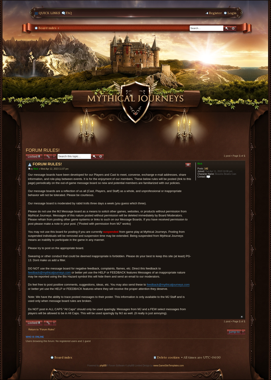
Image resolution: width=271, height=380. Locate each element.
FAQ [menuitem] (69, 13)
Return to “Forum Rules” (41, 329)
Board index (47, 28)
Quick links (49, 13)
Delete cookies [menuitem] (168, 357)
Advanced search (233, 28)
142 (206, 168)
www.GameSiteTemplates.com (168, 365)
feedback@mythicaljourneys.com (49, 272)
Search (226, 28)
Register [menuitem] (215, 13)
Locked (32, 156)
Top (242, 317)
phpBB (103, 365)
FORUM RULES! (43, 150)
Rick (200, 163)
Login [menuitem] (232, 13)
